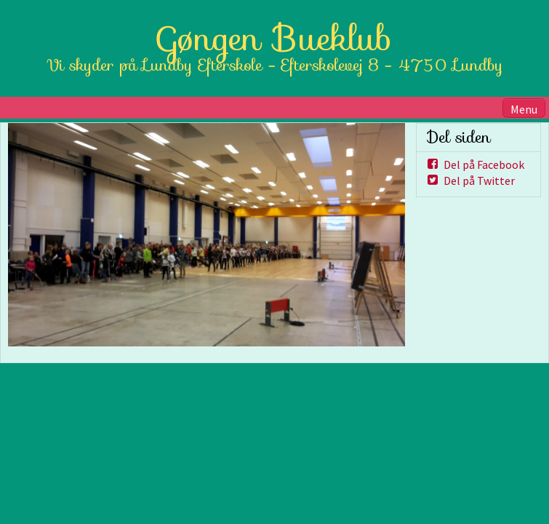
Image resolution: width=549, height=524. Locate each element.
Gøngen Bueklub (275, 39)
